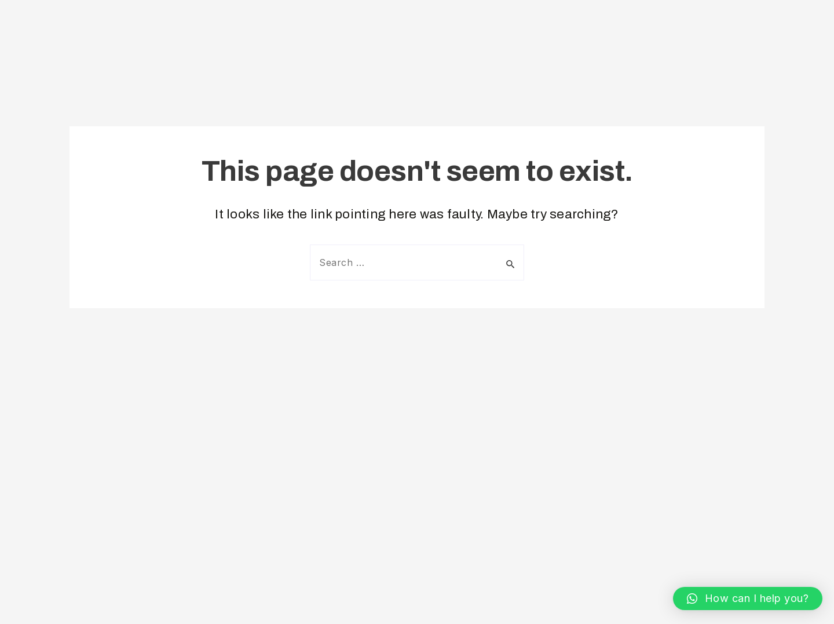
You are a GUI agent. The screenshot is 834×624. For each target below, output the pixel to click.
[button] (747, 598)
